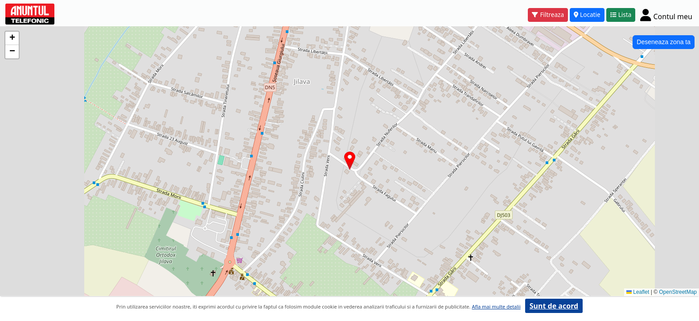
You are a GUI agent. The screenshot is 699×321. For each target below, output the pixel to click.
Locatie (587, 14)
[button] (349, 161)
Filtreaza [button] (548, 14)
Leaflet (637, 292)
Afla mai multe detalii (496, 306)
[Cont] (666, 15)
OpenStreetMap (678, 292)
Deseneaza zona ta (664, 41)
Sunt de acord (554, 306)
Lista (621, 14)
